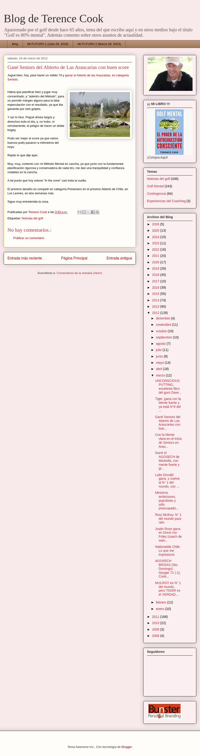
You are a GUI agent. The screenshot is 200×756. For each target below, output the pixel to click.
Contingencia (156, 193)
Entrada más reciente (24, 258)
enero (160, 609)
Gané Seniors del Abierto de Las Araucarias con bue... (167, 422)
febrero (161, 602)
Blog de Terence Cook (53, 18)
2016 (156, 287)
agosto (161, 343)
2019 (156, 268)
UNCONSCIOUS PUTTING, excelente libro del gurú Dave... (168, 386)
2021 (156, 256)
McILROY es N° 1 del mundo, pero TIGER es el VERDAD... (168, 588)
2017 (156, 281)
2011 (156, 617)
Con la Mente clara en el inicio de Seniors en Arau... (168, 440)
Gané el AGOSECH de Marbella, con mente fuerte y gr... (167, 460)
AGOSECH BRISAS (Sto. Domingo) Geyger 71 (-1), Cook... (168, 568)
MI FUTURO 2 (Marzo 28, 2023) (99, 44)
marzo (161, 375)
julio (159, 350)
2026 (156, 224)
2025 (156, 230)
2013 (156, 306)
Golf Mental (155, 186)
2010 (156, 623)
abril (159, 369)
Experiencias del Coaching (166, 201)
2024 (156, 237)
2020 (156, 262)
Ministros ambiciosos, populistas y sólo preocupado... (167, 500)
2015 (156, 294)
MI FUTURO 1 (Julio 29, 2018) (47, 44)
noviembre (164, 324)
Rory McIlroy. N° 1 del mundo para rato (168, 518)
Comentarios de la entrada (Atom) (79, 273)
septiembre (164, 337)
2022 (156, 249)
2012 (156, 313)
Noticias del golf (32, 218)
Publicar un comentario (28, 238)
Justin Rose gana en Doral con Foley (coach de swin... (168, 534)
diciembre (163, 318)
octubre (162, 331)
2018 (156, 275)
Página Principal (74, 258)
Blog (15, 44)
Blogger (126, 747)
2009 (156, 629)
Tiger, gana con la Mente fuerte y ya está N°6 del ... (168, 404)
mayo (160, 362)
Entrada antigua (119, 258)
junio (159, 356)
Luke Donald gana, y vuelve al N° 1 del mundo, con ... (167, 480)
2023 (156, 243)
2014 (156, 300)
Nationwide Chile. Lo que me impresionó (167, 550)
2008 (156, 636)
